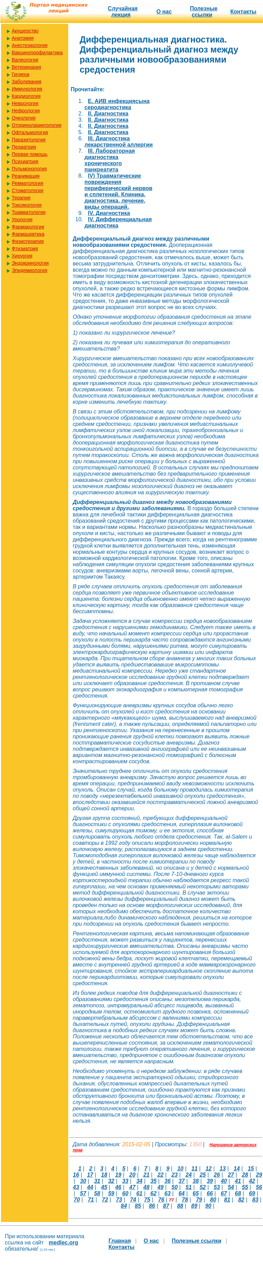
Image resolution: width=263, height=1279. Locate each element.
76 (161, 1200)
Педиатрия (24, 147)
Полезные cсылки (204, 12)
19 (118, 1175)
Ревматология (27, 183)
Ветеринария (26, 67)
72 (105, 1200)
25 (203, 1175)
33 (125, 1181)
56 (259, 1187)
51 (188, 1187)
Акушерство (25, 31)
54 (231, 1187)
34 (139, 1181)
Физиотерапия (28, 241)
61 (139, 1193)
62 (153, 1193)
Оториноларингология (36, 125)
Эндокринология (30, 263)
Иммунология (27, 89)
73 (119, 1200)
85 (138, 1206)
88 (180, 1206)
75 (147, 1200)
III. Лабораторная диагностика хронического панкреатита (109, 160)
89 (194, 1206)
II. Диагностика (108, 113)
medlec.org (63, 1242)
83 (255, 1200)
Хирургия (22, 256)
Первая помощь (30, 154)
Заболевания (26, 81)
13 (223, 1168)
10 (180, 1168)
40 (224, 1181)
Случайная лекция (123, 12)
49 (161, 1187)
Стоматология (27, 190)
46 (118, 1187)
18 (104, 1175)
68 (238, 1193)
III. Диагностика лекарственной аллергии (118, 142)
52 (203, 1187)
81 (227, 1200)
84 (124, 1206)
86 (152, 1206)
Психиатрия (25, 161)
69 (252, 1193)
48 (146, 1187)
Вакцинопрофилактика (37, 52)
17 (90, 1175)
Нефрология (26, 110)
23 (175, 1175)
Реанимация (26, 176)
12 (208, 1168)
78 (185, 1200)
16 (76, 1175)
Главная (120, 1241)
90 (208, 1206)
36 (167, 1181)
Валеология (25, 60)
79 (199, 1200)
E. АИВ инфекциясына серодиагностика (117, 104)
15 (251, 1168)
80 (213, 1200)
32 (111, 1181)
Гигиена (20, 74)
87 (166, 1206)
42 (252, 1181)
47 (132, 1187)
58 (97, 1193)
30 (83, 1181)
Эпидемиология (29, 270)
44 (90, 1187)
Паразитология (28, 139)
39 (210, 1181)
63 (167, 1193)
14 (237, 1168)
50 (175, 1187)
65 (196, 1193)
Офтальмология (30, 132)
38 (196, 1181)
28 (245, 1175)
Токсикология (27, 205)
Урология (22, 219)
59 (111, 1193)
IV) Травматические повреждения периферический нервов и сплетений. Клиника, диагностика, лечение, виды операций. (118, 191)
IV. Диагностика (109, 213)
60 (125, 1193)
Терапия (21, 197)
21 (146, 1175)
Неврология (25, 103)
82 (241, 1200)
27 (231, 1175)
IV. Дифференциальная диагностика (118, 222)
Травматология (28, 212)
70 (77, 1200)
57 (83, 1193)
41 (238, 1181)
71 (91, 1200)
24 (188, 1175)
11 (194, 1168)
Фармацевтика (28, 234)
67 (224, 1193)
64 (182, 1193)
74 (133, 1200)
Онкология (24, 118)
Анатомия (23, 38)
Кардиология (26, 96)
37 (182, 1181)
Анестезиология (30, 45)
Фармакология (28, 227)
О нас (164, 12)
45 (104, 1187)
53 (217, 1187)
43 (76, 1187)
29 (259, 1175)
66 (210, 1193)
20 (132, 1175)
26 (217, 1175)
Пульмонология (29, 168)
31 (97, 1181)
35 (153, 1181)
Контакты (243, 12)
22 (161, 1175)
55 (245, 1187)
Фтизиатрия (25, 248)
